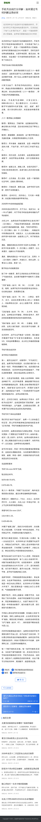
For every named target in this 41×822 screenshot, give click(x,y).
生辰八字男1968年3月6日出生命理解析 (18, 799)
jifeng (3, 18)
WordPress (35, 819)
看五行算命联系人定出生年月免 (15, 738)
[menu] (37, 3)
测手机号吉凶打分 (19, 673)
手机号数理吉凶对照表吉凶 (24, 670)
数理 (6, 673)
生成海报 (7, 687)
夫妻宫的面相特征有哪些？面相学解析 (17, 723)
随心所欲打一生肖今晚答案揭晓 (15, 784)
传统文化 (28, 18)
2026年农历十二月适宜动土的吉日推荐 (18, 753)
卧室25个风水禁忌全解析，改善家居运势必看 (20, 769)
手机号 (7, 670)
